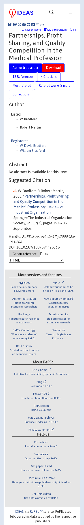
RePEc (36, 511)
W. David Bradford (33, 146)
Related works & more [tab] (55, 85)
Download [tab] (53, 68)
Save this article (33, 30)
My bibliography (55, 29)
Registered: (20, 141)
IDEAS (19, 511)
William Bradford (32, 150)
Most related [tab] (22, 85)
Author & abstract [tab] (25, 68)
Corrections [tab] (21, 94)
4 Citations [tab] (49, 76)
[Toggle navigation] (51, 13)
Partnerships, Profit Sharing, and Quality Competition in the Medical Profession (41, 201)
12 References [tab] (23, 76)
